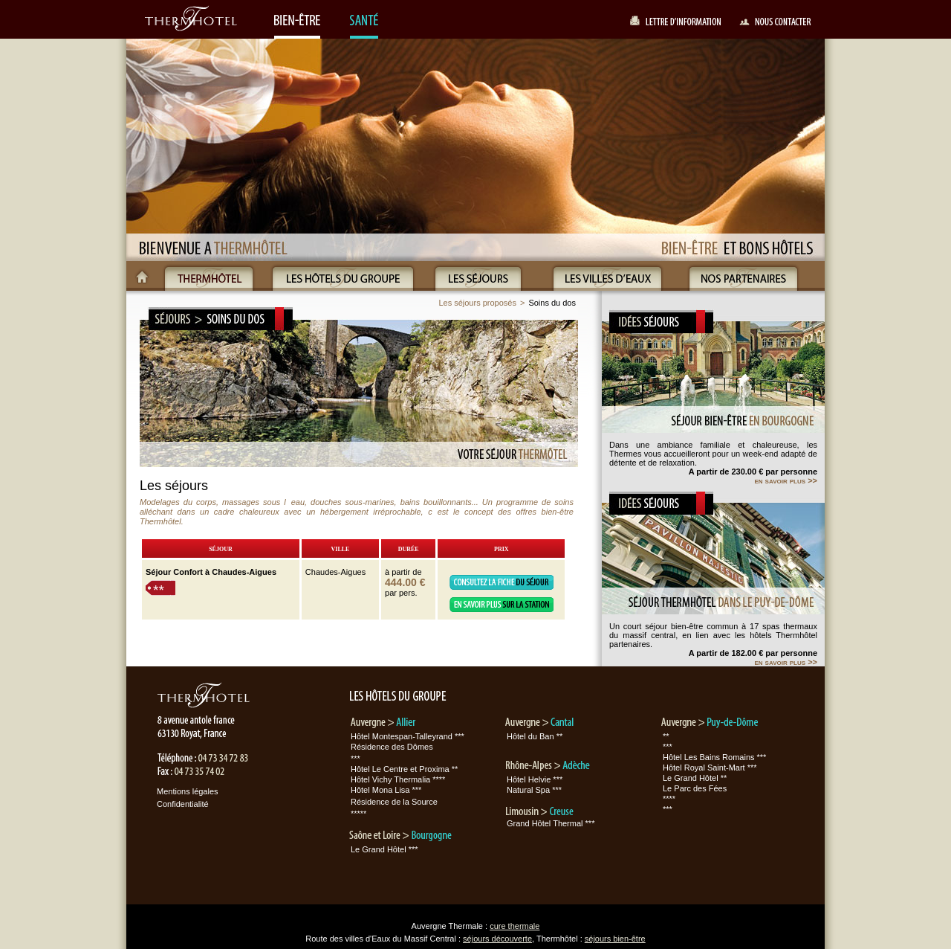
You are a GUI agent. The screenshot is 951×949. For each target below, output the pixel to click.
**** (669, 798)
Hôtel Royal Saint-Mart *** (710, 767)
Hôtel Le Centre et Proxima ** (404, 769)
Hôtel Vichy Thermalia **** (398, 779)
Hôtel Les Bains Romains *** (714, 757)
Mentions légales (187, 791)
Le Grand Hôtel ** (695, 777)
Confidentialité (183, 804)
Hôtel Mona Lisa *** (386, 789)
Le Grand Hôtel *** (384, 849)
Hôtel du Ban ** (534, 736)
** (158, 590)
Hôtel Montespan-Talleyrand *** (407, 736)
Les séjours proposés (477, 302)
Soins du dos (552, 302)
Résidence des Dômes (392, 746)
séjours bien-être (615, 938)
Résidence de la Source (394, 801)
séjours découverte (497, 938)
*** (355, 758)
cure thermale (514, 925)
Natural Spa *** (534, 789)
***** (358, 813)
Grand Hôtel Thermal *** (550, 823)
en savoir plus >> (785, 480)
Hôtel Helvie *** (534, 779)
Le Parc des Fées (695, 788)
